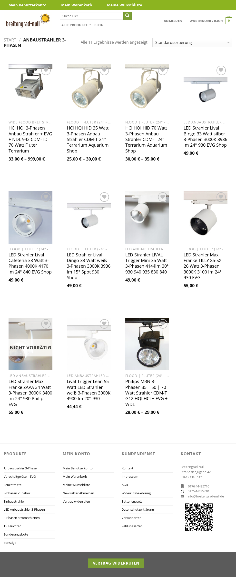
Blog (98, 25)
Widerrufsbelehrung (136, 493)
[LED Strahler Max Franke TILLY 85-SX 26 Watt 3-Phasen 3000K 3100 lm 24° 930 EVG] (205, 217)
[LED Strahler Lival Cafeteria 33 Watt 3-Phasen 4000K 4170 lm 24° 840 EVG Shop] (30, 217)
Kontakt (127, 468)
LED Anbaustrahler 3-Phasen (24, 509)
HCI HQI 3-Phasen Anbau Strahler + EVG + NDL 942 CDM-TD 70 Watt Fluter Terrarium (30, 139)
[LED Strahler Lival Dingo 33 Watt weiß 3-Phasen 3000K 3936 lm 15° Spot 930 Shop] (89, 217)
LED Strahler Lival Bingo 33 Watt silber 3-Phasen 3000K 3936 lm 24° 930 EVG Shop (205, 136)
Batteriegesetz (132, 501)
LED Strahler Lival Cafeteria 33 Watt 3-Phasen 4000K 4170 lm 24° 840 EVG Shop (30, 263)
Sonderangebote (16, 534)
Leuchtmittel (13, 485)
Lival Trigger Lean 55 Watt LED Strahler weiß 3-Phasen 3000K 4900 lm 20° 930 (88, 390)
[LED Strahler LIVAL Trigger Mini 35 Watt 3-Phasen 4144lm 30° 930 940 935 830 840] (147, 217)
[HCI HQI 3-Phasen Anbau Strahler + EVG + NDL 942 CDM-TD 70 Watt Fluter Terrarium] (30, 90)
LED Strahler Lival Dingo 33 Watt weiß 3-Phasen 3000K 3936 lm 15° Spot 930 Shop (88, 266)
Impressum (130, 476)
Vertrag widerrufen (76, 501)
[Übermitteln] (127, 16)
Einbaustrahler (14, 501)
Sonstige (10, 542)
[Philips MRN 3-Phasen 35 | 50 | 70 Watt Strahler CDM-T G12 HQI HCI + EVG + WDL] (147, 344)
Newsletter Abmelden (78, 493)
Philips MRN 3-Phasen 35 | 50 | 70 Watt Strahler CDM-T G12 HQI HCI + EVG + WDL (146, 393)
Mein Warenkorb (76, 4)
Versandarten (131, 518)
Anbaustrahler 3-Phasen (21, 468)
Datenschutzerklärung (138, 509)
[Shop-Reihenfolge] (192, 42)
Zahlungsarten (132, 526)
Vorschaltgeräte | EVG (20, 476)
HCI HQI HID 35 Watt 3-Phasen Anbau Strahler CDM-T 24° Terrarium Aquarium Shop (88, 139)
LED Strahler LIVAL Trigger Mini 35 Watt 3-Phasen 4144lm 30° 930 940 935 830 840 (147, 263)
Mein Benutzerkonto (27, 4)
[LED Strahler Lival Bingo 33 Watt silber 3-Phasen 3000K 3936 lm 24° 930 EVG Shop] (205, 90)
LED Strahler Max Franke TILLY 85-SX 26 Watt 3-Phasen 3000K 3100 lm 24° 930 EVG (203, 266)
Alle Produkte (76, 24)
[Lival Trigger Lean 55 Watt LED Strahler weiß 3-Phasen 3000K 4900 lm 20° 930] (89, 344)
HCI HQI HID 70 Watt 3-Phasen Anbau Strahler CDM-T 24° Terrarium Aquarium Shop (146, 139)
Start (10, 40)
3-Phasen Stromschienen (22, 518)
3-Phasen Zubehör (17, 493)
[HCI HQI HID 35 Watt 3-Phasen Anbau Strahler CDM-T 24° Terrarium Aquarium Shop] (89, 90)
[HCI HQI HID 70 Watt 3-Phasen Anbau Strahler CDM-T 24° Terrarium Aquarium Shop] (147, 90)
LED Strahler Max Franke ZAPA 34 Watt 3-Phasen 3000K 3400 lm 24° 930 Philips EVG (30, 393)
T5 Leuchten (12, 526)
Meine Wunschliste (124, 4)
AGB (125, 485)
